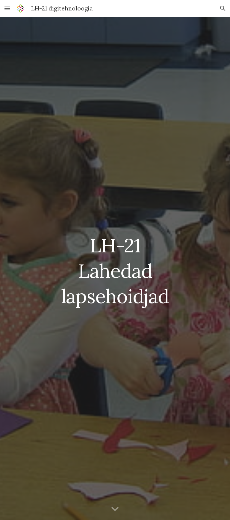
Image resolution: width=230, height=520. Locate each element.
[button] (7, 8)
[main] (115, 268)
